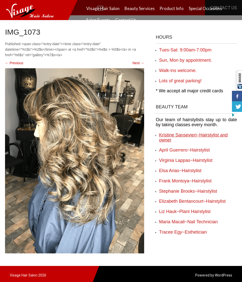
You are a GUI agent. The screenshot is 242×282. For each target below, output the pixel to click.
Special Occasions (205, 8)
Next (138, 63)
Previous (14, 63)
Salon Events (98, 20)
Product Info (171, 8)
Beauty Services (140, 8)
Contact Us (126, 20)
